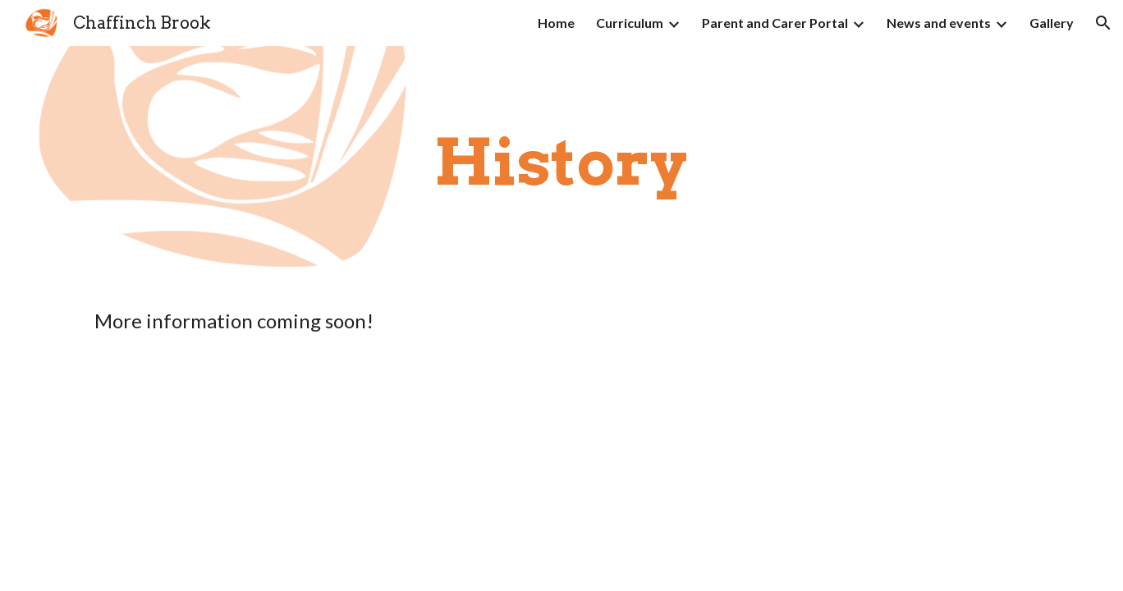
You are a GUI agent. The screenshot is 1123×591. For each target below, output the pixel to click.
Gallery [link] (1051, 22)
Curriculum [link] (629, 22)
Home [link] (556, 22)
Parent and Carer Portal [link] (775, 22)
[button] (1103, 23)
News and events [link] (939, 22)
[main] (561, 162)
